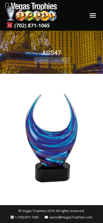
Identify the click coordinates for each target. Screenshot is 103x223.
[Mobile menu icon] (93, 15)
